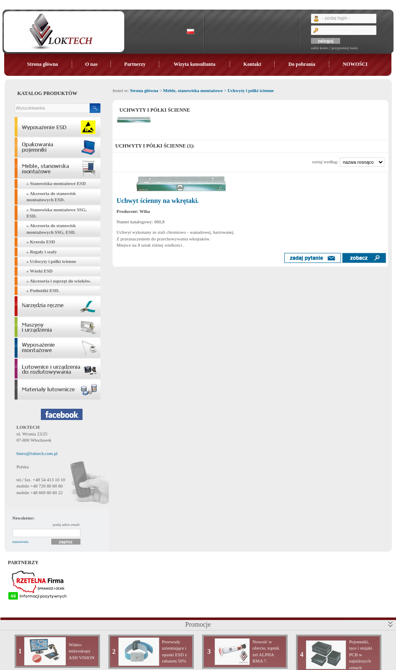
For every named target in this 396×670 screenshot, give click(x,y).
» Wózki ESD (40, 270)
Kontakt (252, 64)
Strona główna (42, 64)
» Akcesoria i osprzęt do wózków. (59, 280)
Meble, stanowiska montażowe (193, 90)
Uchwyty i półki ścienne (251, 90)
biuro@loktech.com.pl (37, 453)
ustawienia (21, 542)
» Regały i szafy (42, 251)
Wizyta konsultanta (195, 64)
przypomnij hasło (344, 48)
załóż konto (319, 48)
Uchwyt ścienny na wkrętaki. (158, 200)
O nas (91, 64)
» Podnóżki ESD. (43, 290)
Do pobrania (301, 64)
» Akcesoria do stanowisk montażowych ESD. (51, 196)
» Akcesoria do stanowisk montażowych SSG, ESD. (51, 228)
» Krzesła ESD (41, 241)
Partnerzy (134, 64)
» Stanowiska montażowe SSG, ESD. (57, 212)
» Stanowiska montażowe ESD (56, 183)
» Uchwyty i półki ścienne (51, 261)
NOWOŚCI (355, 64)
